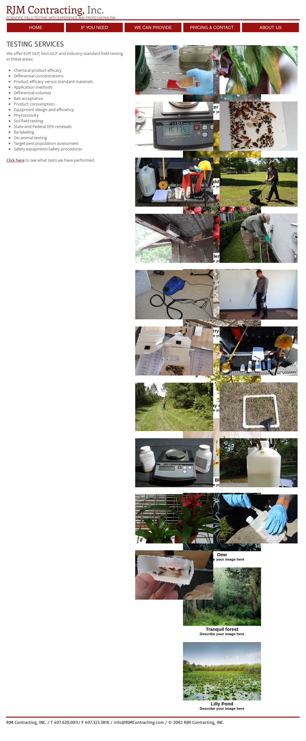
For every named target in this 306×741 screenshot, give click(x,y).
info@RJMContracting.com (139, 722)
